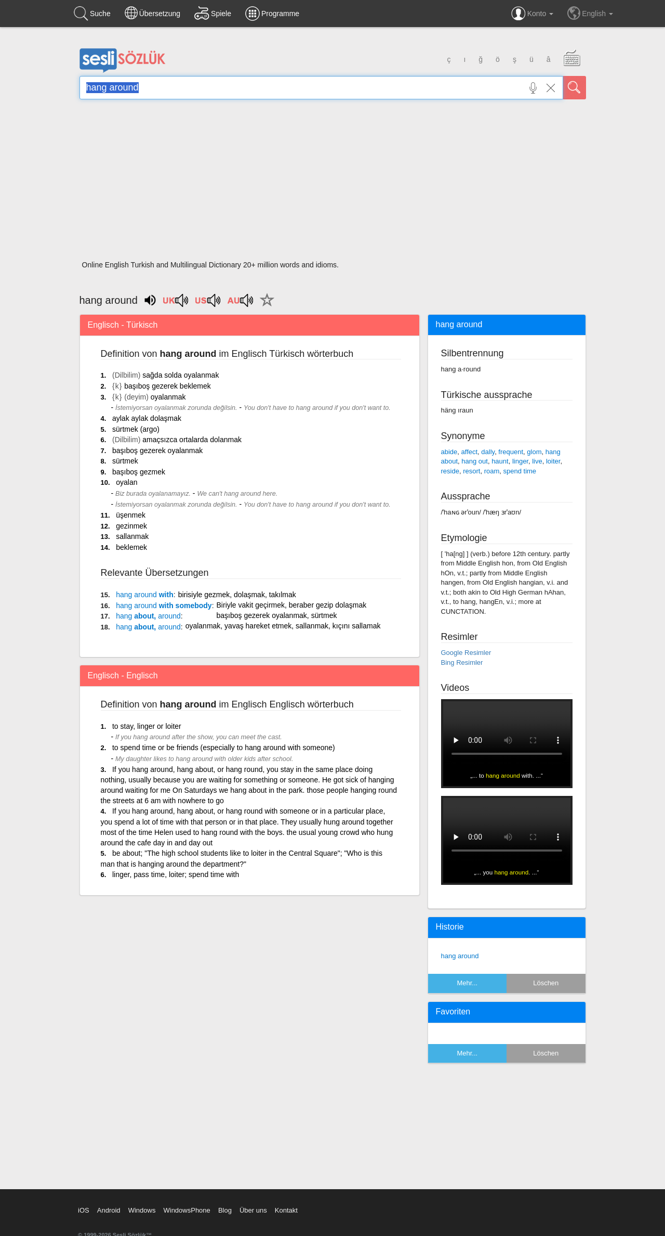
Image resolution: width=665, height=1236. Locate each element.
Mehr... (467, 983)
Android (109, 1210)
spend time (519, 471)
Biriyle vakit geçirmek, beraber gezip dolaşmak (292, 605)
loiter (553, 461)
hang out (474, 461)
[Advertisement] (332, 183)
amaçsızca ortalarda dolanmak (192, 439)
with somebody (163, 605)
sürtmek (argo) (135, 429)
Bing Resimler (462, 662)
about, (148, 616)
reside (450, 471)
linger (520, 461)
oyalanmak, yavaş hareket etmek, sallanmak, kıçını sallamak (283, 626)
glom (534, 452)
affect (469, 452)
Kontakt (286, 1210)
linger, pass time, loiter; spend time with (175, 874)
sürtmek (125, 461)
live (537, 461)
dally (488, 452)
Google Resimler (466, 652)
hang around (460, 956)
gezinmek (131, 526)
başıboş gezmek (138, 472)
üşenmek (130, 515)
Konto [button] (532, 13)
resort (471, 471)
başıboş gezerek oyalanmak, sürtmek (277, 615)
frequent (510, 452)
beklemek (131, 547)
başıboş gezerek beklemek (167, 386)
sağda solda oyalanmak (180, 375)
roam (492, 471)
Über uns (253, 1210)
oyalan (126, 482)
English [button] (590, 13)
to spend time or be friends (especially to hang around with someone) (223, 747)
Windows (142, 1210)
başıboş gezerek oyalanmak (157, 450)
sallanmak (132, 536)
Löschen (545, 983)
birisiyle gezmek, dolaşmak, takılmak (237, 594)
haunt (500, 461)
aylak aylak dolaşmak (146, 418)
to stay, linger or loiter (146, 726)
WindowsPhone (186, 1210)
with (145, 594)
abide (449, 452)
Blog (225, 1210)
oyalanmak (168, 397)
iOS (83, 1210)
